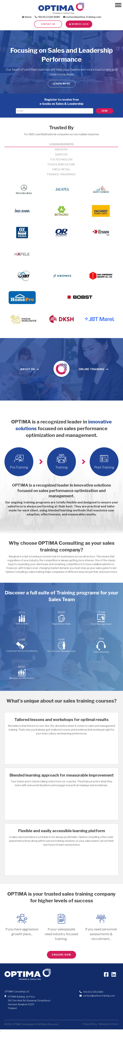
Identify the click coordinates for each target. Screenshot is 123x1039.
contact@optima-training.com (82, 17)
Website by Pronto (108, 1024)
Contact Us (48, 24)
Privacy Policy (90, 1024)
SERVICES (61, 154)
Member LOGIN (79, 24)
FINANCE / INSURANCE (61, 174)
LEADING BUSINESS (61, 144)
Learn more (61, 83)
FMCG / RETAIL (61, 169)
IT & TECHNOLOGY (61, 159)
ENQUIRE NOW (61, 954)
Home (27, 17)
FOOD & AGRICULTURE (61, 164)
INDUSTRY (61, 149)
